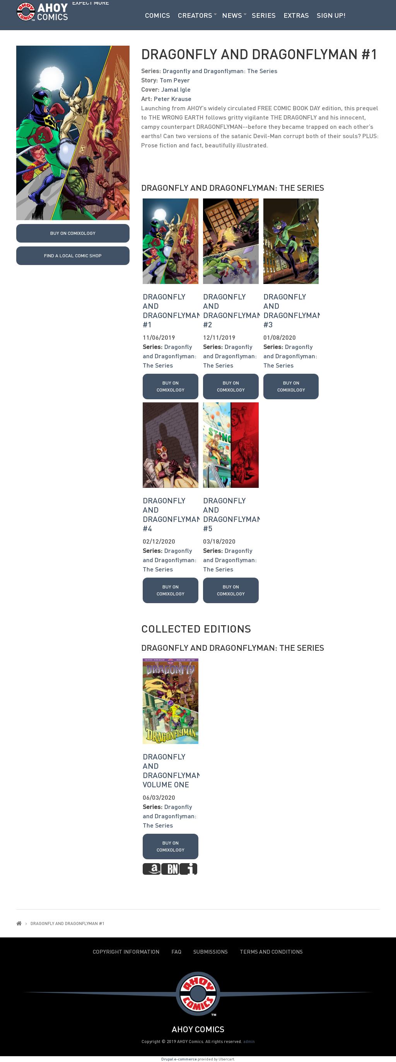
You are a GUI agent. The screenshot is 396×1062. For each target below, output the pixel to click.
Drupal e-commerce (179, 1059)
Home (19, 923)
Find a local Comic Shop (73, 255)
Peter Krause (172, 98)
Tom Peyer (175, 80)
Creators (195, 15)
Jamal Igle (176, 89)
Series (264, 15)
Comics (157, 15)
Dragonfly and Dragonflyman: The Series (220, 70)
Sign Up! (331, 15)
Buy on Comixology (73, 233)
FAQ (176, 951)
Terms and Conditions (271, 951)
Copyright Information (126, 951)
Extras (296, 15)
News (232, 15)
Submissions (210, 951)
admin (249, 1041)
